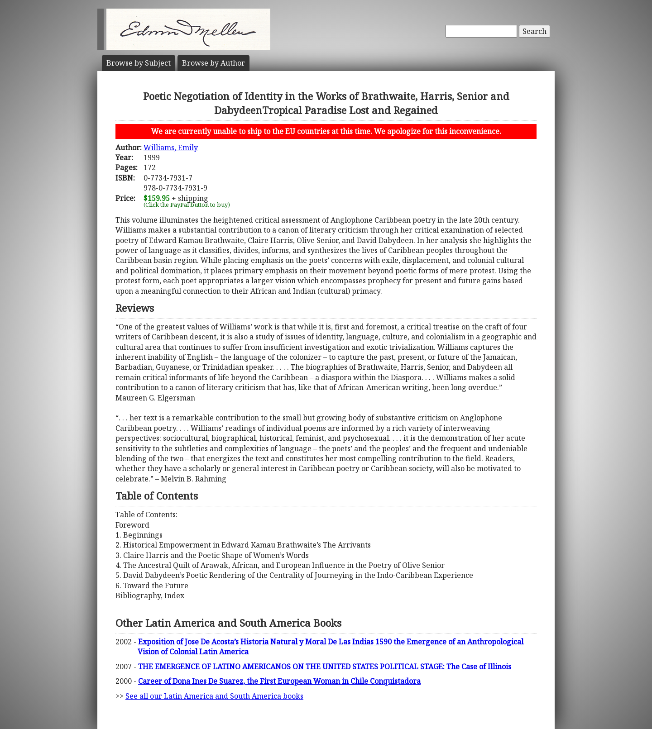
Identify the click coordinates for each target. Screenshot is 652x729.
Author (213, 63)
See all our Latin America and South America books (214, 696)
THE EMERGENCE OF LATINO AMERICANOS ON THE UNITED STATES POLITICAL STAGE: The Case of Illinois (324, 667)
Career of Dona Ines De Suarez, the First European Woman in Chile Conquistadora (279, 681)
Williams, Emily (171, 147)
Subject (138, 63)
